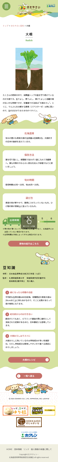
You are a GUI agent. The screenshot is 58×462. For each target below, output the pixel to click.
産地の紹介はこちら (34, 243)
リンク (26, 449)
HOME (9, 449)
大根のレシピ (35, 359)
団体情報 (18, 449)
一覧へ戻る (25, 375)
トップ (5, 25)
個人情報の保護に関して (41, 449)
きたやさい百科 (17, 25)
